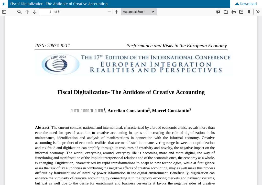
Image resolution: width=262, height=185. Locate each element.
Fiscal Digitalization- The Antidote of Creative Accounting (59, 3)
